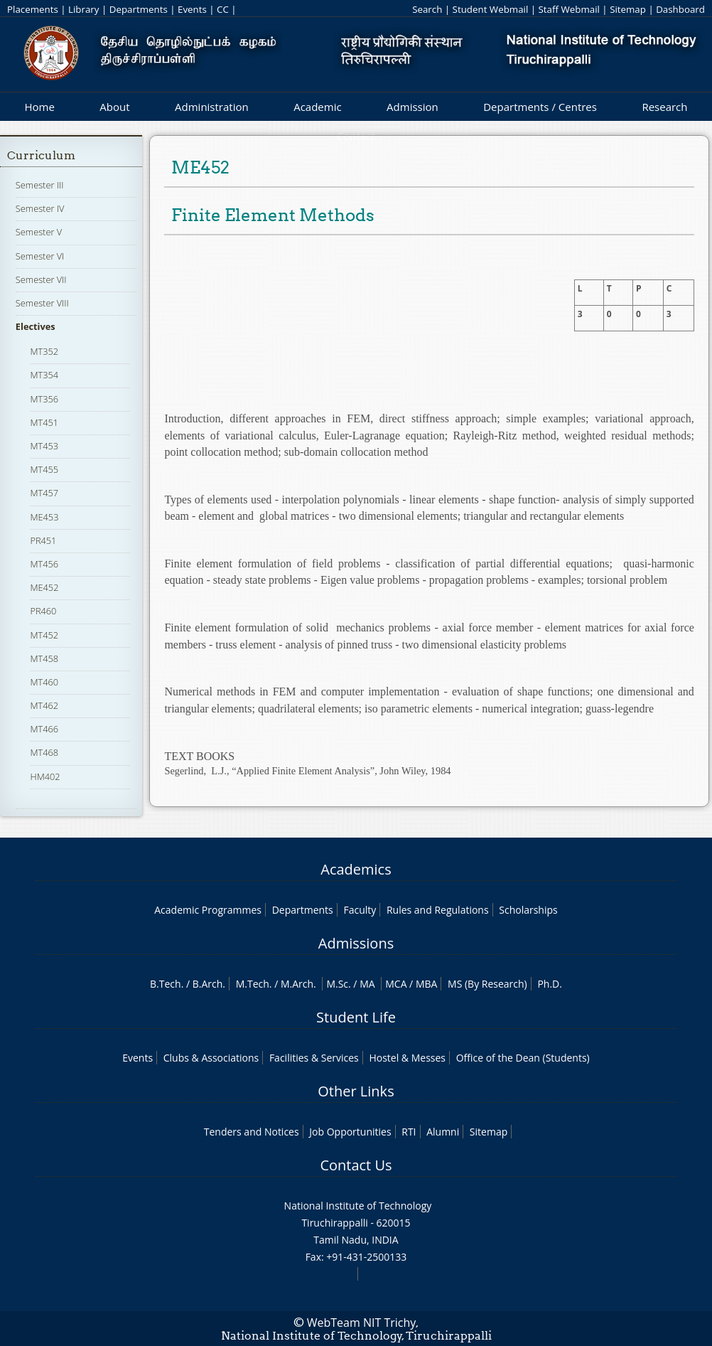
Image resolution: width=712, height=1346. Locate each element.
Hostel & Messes (407, 1057)
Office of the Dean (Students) (523, 1057)
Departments (138, 9)
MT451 (44, 422)
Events (192, 9)
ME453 (44, 517)
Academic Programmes (207, 910)
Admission (412, 107)
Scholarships (528, 910)
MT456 (44, 563)
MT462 (44, 705)
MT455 (44, 469)
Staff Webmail (569, 9)
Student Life (356, 1017)
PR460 (43, 610)
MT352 (44, 351)
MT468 (44, 752)
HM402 (45, 776)
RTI (408, 1131)
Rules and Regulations (438, 910)
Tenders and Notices (251, 1131)
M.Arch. (298, 983)
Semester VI (40, 256)
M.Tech (252, 983)
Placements (32, 9)
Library (83, 9)
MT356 (44, 398)
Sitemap (628, 9)
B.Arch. (209, 983)
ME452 (44, 587)
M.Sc (337, 983)
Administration (212, 107)
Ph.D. (549, 983)
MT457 (44, 492)
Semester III (40, 184)
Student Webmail (491, 9)
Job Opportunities (350, 1131)
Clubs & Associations (211, 1057)
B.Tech (165, 983)
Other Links (356, 1091)
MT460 (44, 681)
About (114, 107)
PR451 (43, 540)
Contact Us (356, 1165)
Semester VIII (42, 303)
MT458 (44, 658)
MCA (395, 983)
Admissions (356, 943)
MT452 (44, 635)
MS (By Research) (487, 983)
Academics (355, 869)
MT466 (44, 728)
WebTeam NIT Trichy (361, 1322)
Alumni (442, 1131)
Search (427, 9)
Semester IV (40, 208)
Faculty (359, 910)
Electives (35, 326)
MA (367, 983)
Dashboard (680, 9)
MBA (427, 983)
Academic (317, 107)
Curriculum (41, 155)
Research (664, 107)
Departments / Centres (540, 107)
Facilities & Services (314, 1057)
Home (39, 107)
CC (223, 9)
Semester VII (41, 279)
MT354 (44, 374)
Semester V (39, 231)
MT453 (44, 445)
